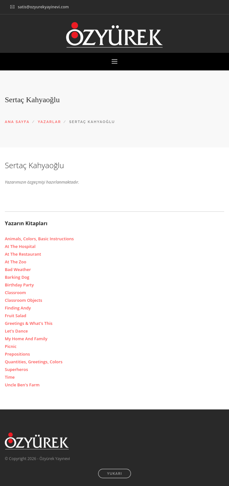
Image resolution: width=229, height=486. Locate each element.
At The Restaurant (23, 254)
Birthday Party (19, 285)
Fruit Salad (15, 315)
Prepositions (17, 354)
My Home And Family (26, 339)
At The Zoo (15, 262)
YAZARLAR (49, 122)
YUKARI (114, 474)
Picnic (10, 346)
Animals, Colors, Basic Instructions (39, 239)
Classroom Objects (23, 300)
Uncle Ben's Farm (22, 385)
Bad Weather (18, 269)
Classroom (15, 292)
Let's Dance (16, 331)
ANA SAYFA (17, 122)
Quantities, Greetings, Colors (34, 362)
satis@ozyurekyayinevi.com (43, 7)
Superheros (16, 369)
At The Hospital (20, 246)
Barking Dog (17, 277)
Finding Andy (18, 308)
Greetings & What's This (29, 323)
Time (10, 377)
